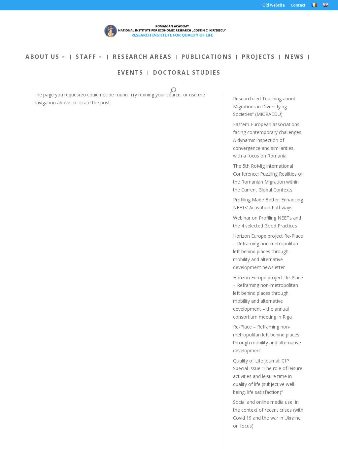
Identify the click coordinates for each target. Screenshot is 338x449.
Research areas (142, 57)
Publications (206, 57)
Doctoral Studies (186, 73)
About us (42, 57)
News (294, 57)
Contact (298, 5)
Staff (86, 57)
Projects (258, 57)
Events (130, 73)
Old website (273, 5)
